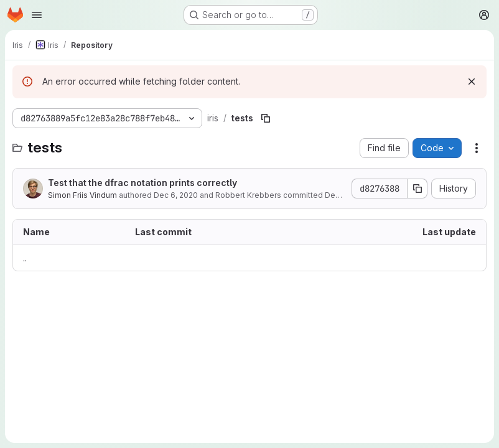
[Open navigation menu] (37, 15)
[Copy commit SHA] (417, 188)
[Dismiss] (471, 81)
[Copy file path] (266, 118)
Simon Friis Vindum (82, 195)
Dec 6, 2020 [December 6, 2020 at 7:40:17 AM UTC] (176, 195)
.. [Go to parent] (25, 258)
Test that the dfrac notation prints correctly (142, 182)
